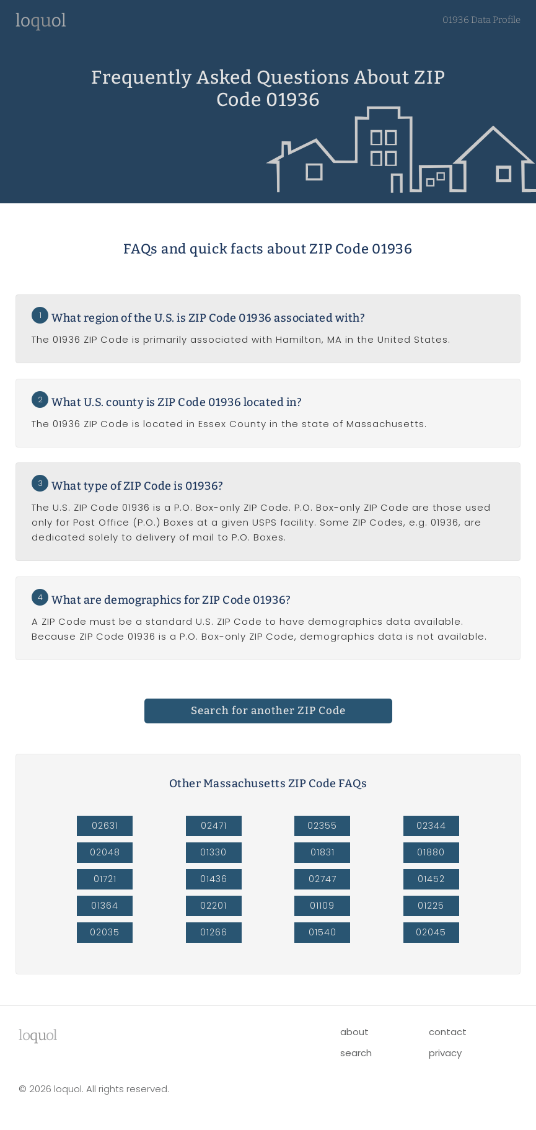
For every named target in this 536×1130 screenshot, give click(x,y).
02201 (213, 905)
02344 (431, 825)
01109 (322, 905)
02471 (214, 825)
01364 (104, 905)
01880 (431, 852)
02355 (322, 825)
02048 (105, 852)
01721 (105, 879)
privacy (445, 1052)
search (356, 1052)
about (354, 1031)
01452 (431, 879)
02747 (322, 879)
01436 (213, 879)
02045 (431, 932)
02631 (105, 825)
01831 (322, 852)
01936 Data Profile (481, 19)
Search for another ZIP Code (268, 710)
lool (38, 1035)
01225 (431, 905)
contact (448, 1031)
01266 (213, 932)
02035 (105, 932)
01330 (213, 852)
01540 (322, 932)
